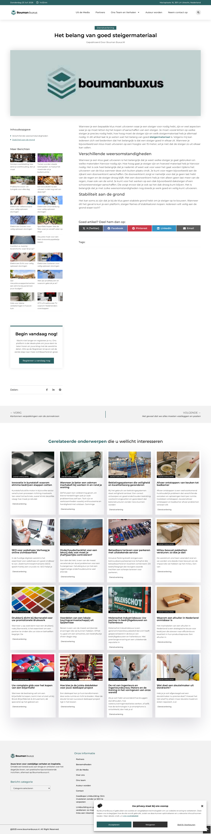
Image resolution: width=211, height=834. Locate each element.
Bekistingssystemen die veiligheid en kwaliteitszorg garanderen (129, 483)
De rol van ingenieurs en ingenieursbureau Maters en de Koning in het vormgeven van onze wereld (129, 689)
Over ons (80, 775)
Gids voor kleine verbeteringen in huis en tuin (21, 305)
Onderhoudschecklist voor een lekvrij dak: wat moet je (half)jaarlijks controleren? (78, 552)
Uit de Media (83, 12)
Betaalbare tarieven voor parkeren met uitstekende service (129, 551)
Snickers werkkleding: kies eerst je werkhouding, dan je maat (22, 166)
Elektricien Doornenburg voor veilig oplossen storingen (48, 209)
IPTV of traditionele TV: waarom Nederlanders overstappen (47, 305)
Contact (80, 791)
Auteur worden (154, 12)
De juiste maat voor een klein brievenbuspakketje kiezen (48, 239)
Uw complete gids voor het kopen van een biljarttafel (32, 686)
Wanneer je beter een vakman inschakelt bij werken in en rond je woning (81, 485)
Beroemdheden (83, 764)
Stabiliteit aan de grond (23, 139)
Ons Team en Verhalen (125, 12)
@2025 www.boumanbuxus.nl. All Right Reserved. (34, 829)
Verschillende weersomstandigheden (30, 136)
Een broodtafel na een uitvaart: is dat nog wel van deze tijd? (49, 189)
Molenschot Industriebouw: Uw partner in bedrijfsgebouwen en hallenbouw (127, 620)
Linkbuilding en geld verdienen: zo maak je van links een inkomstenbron (89, 810)
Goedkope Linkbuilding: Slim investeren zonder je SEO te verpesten (90, 799)
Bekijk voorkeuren (186, 824)
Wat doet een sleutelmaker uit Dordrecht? (175, 686)
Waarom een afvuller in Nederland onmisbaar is (178, 619)
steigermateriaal (160, 137)
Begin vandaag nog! (36, 333)
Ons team (81, 780)
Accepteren (114, 824)
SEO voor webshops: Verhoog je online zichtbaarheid (31, 551)
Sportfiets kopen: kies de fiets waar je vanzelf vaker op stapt (50, 229)
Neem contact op (178, 12)
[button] (202, 806)
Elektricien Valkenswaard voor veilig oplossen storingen (21, 209)
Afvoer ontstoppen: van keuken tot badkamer (178, 483)
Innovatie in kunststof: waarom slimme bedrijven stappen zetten (32, 483)
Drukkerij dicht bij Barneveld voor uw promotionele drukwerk (32, 619)
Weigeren (150, 824)
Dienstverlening (105, 27)
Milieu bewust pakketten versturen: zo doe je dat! (172, 551)
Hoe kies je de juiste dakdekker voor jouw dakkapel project (79, 686)
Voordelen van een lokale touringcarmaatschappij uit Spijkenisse (77, 620)
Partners (100, 12)
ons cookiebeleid (130, 816)
